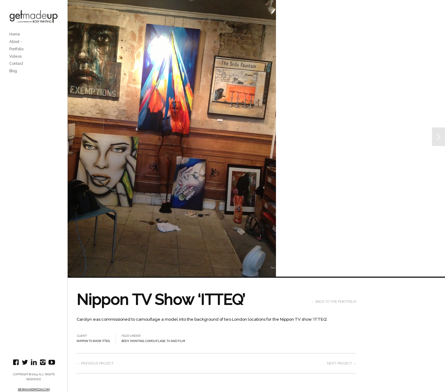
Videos (15, 56)
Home (14, 34)
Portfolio (16, 49)
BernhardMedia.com (34, 389)
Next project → (341, 363)
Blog (13, 71)
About (14, 42)
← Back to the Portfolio (333, 302)
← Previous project (95, 363)
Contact (16, 63)
